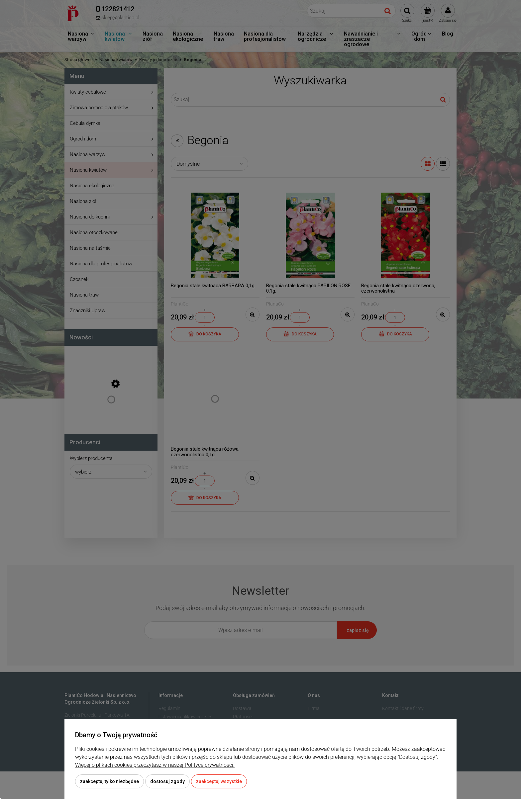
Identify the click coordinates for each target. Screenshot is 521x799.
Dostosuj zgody (167, 781)
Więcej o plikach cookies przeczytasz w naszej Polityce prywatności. (155, 765)
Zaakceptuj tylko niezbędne (109, 781)
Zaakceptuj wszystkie (219, 781)
